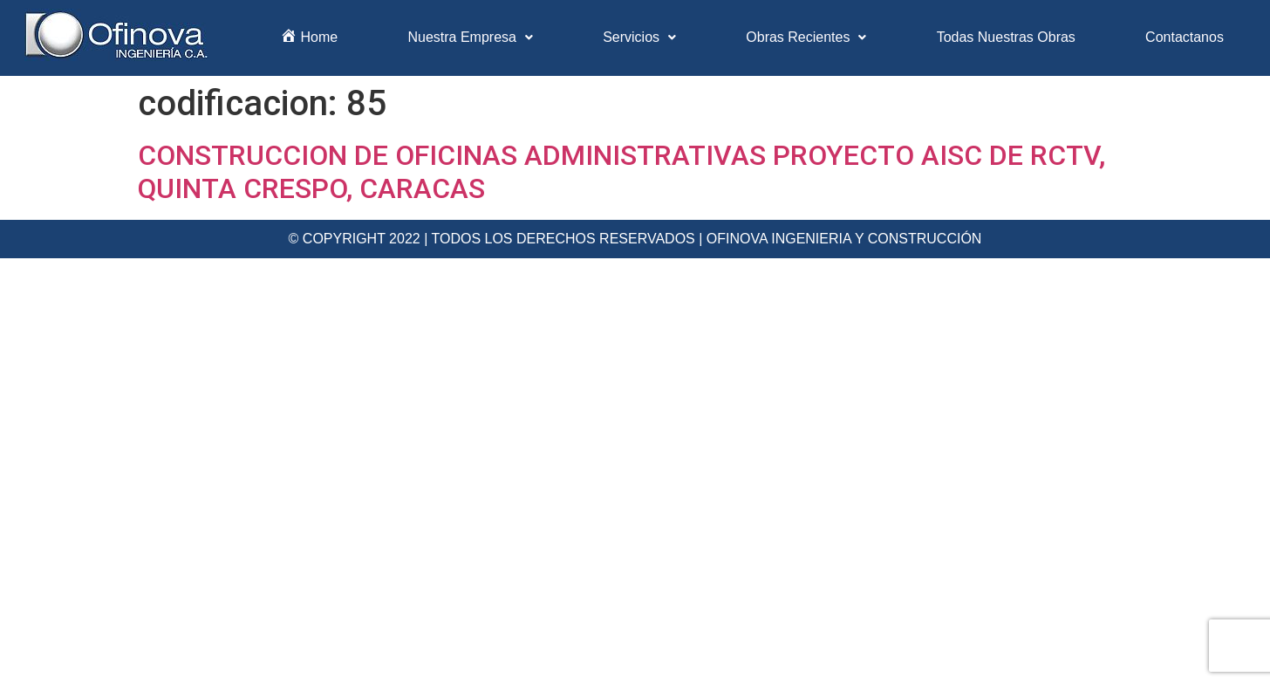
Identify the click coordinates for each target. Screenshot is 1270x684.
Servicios (639, 37)
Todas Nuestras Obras (1006, 37)
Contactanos (1184, 37)
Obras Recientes (806, 37)
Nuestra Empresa (470, 37)
